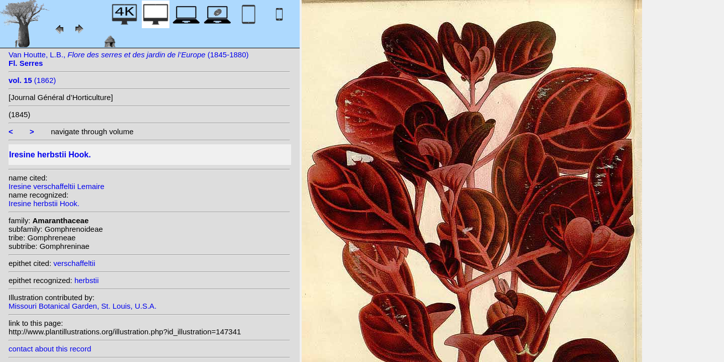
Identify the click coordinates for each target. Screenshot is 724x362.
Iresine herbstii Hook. (44, 203)
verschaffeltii (74, 263)
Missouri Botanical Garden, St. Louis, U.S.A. (82, 306)
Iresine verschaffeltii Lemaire (57, 186)
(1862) (32, 80)
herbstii (86, 280)
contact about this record (50, 348)
